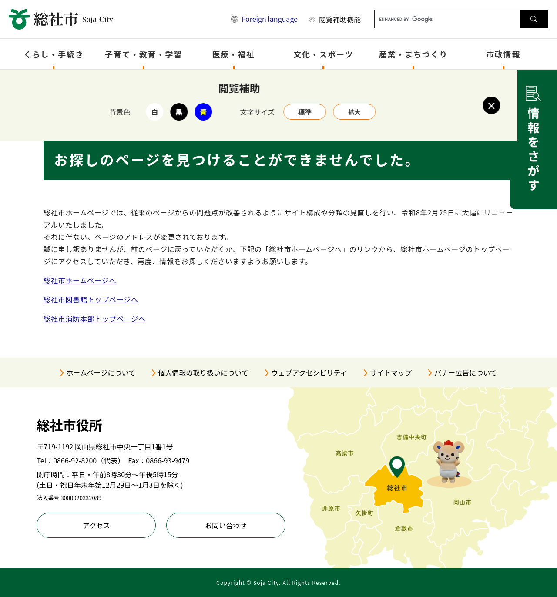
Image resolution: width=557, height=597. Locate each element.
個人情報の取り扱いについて (203, 372)
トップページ (89, 81)
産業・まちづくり (413, 54)
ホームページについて (100, 372)
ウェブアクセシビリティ (309, 372)
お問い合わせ (226, 525)
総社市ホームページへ (80, 280)
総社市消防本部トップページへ (95, 318)
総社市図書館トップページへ (91, 299)
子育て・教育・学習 (143, 54)
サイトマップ (391, 372)
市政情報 (503, 54)
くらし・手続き (53, 54)
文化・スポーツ (323, 54)
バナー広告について (465, 372)
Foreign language (270, 18)
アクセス (96, 525)
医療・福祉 (233, 54)
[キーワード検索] (447, 19)
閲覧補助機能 (340, 19)
